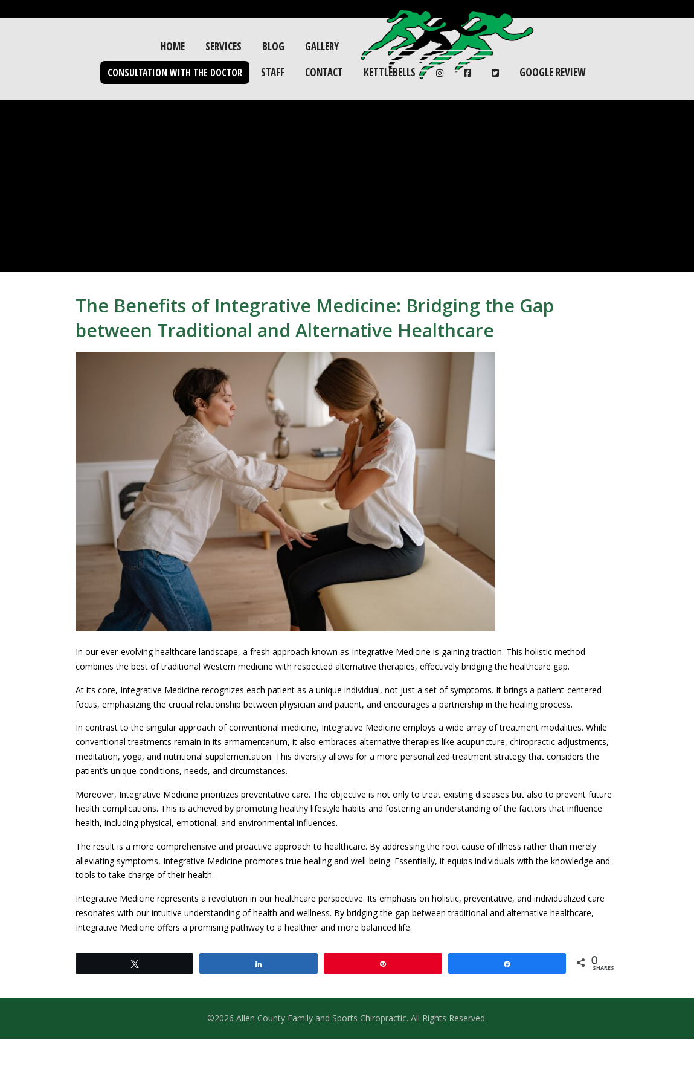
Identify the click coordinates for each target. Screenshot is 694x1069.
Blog (273, 46)
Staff (272, 72)
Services (223, 46)
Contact (324, 72)
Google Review (552, 72)
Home (173, 46)
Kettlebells (390, 72)
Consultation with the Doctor (175, 72)
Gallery (322, 46)
